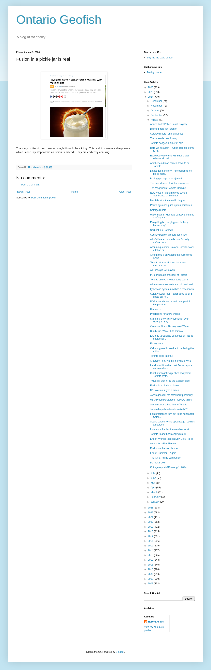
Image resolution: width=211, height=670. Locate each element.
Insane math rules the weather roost (169, 429)
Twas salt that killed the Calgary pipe (170, 380)
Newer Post (23, 191)
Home (74, 191)
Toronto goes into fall (161, 355)
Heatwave (155, 309)
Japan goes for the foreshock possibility (171, 395)
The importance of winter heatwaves (169, 183)
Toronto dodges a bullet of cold (166, 143)
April (153, 487)
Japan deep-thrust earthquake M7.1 (169, 409)
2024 (151, 96)
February (156, 496)
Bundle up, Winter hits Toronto (166, 331)
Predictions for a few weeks (165, 313)
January (155, 501)
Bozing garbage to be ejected (166, 178)
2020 (151, 521)
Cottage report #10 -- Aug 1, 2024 (168, 467)
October (155, 110)
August (155, 119)
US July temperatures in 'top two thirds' (171, 399)
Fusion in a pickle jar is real (165, 385)
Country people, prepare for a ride (168, 234)
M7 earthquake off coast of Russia (168, 275)
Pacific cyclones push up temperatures (171, 205)
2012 (151, 559)
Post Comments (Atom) (43, 197)
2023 (151, 507)
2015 (151, 545)
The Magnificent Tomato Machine (168, 188)
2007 (151, 583)
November (157, 105)
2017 (151, 536)
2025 (151, 92)
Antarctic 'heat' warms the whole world (170, 360)
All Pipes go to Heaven (162, 270)
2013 (151, 555)
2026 (151, 87)
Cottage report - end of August (166, 133)
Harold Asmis (156, 621)
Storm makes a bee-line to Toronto (168, 404)
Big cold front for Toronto (163, 128)
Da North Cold (158, 462)
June (154, 478)
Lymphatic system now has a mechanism (172, 289)
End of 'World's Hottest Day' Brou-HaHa (171, 438)
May (153, 482)
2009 (151, 574)
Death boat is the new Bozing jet (167, 200)
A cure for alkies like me (163, 443)
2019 (151, 526)
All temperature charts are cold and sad (171, 284)
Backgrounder (154, 72)
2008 (151, 578)
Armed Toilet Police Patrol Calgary (168, 124)
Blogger (120, 652)
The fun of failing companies (165, 457)
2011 (151, 564)
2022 (151, 512)
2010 (151, 569)
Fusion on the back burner (164, 448)
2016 (151, 541)
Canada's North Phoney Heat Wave (169, 326)
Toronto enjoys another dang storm (169, 279)
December (157, 101)
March (154, 492)
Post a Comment (30, 184)
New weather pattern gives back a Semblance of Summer (168, 194)
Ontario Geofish (58, 19)
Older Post (125, 191)
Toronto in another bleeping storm (168, 434)
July (153, 473)
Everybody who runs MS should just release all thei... (169, 157)
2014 (151, 550)
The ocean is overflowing (163, 138)
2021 (151, 517)
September (157, 115)
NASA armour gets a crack (164, 390)
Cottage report (158, 210)
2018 (151, 531)
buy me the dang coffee (159, 57)
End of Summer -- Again (163, 453)
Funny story (156, 343)
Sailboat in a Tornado (161, 230)
